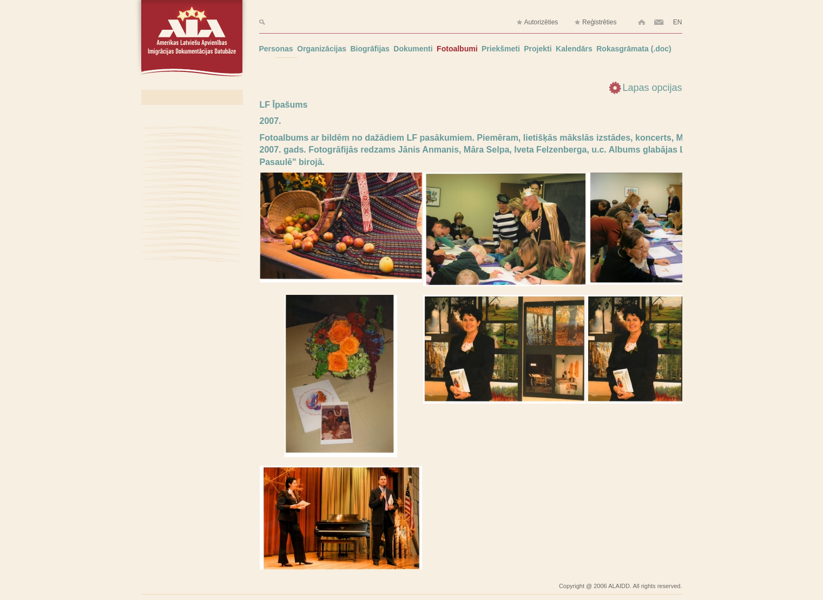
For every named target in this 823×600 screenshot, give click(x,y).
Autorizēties (537, 22)
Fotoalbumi (457, 48)
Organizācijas (321, 48)
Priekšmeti (501, 48)
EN (677, 22)
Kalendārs (574, 48)
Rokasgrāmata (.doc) (633, 48)
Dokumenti (412, 48)
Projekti (537, 48)
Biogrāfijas (370, 48)
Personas (276, 48)
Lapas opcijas (652, 87)
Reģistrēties (595, 22)
